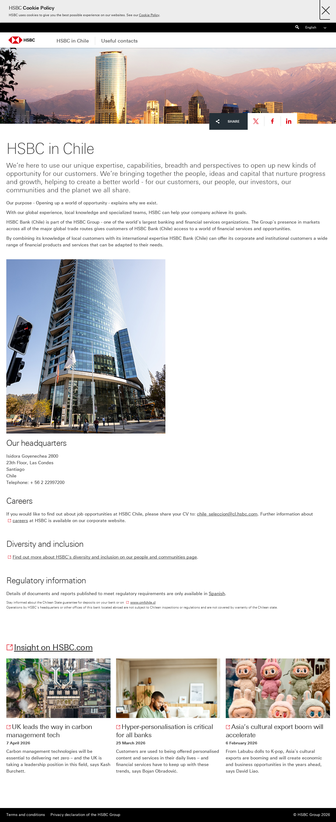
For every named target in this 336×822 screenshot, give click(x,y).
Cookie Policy (149, 15)
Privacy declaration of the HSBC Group (85, 814)
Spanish (217, 593)
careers (20, 520)
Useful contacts (119, 41)
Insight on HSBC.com (53, 647)
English (316, 28)
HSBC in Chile (73, 41)
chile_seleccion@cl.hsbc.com (227, 514)
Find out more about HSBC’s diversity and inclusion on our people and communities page (105, 557)
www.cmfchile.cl (143, 602)
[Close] (325, 9)
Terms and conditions (25, 814)
